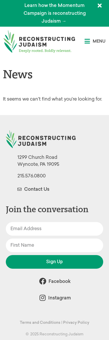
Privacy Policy (76, 322)
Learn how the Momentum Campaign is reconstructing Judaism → (55, 13)
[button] (95, 41)
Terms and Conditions (40, 322)
